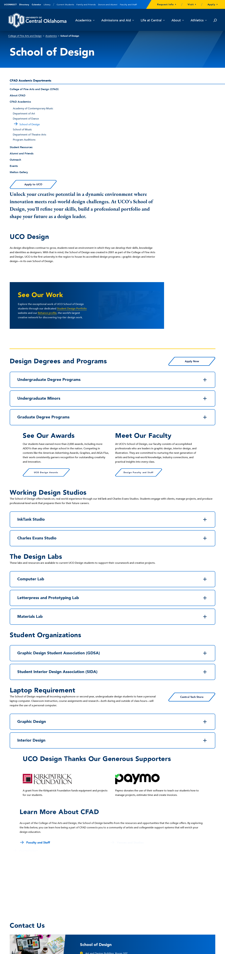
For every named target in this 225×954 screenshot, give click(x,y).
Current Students (65, 4)
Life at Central (153, 20)
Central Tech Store (191, 585)
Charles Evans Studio (112, 426)
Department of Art (24, 113)
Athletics (199, 20)
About (177, 20)
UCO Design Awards (46, 360)
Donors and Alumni (107, 4)
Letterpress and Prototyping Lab (112, 486)
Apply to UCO (33, 184)
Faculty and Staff (128, 4)
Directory (24, 4)
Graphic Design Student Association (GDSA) (112, 541)
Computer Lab (112, 467)
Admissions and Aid (117, 20)
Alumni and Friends (21, 153)
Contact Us (20, 927)
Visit (191, 4)
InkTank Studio (112, 407)
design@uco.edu (95, 854)
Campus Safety (170, 909)
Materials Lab (112, 504)
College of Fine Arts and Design (25, 35)
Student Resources (21, 147)
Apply (211, 4)
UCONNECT (10, 4)
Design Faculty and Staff (138, 360)
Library (47, 4)
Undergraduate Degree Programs (112, 268)
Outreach (15, 160)
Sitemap (211, 948)
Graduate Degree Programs (112, 305)
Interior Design (112, 628)
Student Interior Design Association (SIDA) (112, 560)
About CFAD (17, 95)
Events (14, 166)
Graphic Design (112, 610)
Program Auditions (24, 139)
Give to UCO (97, 909)
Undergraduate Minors (112, 286)
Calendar (36, 4)
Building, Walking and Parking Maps (112, 901)
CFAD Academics (20, 102)
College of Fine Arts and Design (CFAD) (34, 89)
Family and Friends (86, 4)
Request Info (165, 4)
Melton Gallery (19, 172)
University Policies (158, 948)
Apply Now (191, 249)
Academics (85, 20)
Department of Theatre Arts (29, 134)
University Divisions (181, 948)
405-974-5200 (93, 848)
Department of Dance (26, 118)
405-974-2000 (19, 916)
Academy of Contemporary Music (33, 108)
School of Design (96, 832)
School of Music (22, 129)
